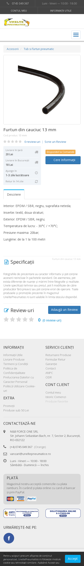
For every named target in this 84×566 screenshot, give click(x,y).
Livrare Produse (14, 359)
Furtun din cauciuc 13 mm (29, 130)
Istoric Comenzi (55, 397)
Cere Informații (63, 160)
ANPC (49, 373)
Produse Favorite (56, 401)
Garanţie (51, 364)
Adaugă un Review (64, 309)
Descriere (14, 194)
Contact (50, 368)
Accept (73, 558)
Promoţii (9, 406)
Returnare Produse (58, 355)
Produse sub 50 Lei (16, 410)
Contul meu (19, 10)
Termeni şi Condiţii (15, 364)
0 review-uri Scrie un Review (45, 142)
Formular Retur (55, 359)
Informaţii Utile (60, 10)
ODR (48, 377)
